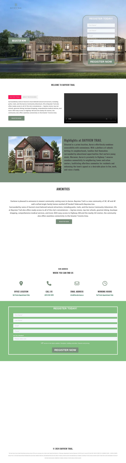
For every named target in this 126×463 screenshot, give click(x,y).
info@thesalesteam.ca (77, 295)
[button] (14, 97)
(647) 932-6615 (49, 295)
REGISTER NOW (19, 40)
